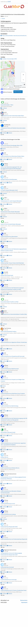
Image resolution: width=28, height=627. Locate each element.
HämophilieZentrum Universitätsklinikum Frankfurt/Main (14, 314)
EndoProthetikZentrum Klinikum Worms (10, 468)
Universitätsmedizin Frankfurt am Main (10, 301)
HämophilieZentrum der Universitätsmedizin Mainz (12, 115)
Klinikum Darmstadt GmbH (7, 275)
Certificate (4, 108)
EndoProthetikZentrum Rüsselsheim (9, 236)
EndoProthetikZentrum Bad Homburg (9, 406)
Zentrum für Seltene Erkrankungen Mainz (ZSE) (12, 145)
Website (9, 133)
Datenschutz (23, 600)
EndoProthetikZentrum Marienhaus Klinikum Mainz (12, 156)
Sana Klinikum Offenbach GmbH (8, 432)
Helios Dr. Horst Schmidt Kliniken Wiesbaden (11, 224)
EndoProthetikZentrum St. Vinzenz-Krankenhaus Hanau (14, 590)
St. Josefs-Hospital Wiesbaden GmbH (9, 190)
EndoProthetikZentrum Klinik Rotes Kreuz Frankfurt (13, 393)
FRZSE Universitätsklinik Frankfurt (9, 331)
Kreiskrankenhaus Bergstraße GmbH (9, 526)
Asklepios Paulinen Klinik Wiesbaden (9, 179)
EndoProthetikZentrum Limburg (8, 514)
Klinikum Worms (4, 457)
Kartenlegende (18, 91)
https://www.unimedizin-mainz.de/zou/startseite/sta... (14, 35)
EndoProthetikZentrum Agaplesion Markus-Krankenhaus (14, 342)
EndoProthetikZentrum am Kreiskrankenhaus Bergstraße (14, 539)
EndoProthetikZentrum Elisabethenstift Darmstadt (13, 356)
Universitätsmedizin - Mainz (7, 104)
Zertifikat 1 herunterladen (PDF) (9, 59)
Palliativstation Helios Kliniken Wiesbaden (10, 211)
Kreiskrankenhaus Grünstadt (7, 567)
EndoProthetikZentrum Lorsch (8, 503)
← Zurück (3, 18)
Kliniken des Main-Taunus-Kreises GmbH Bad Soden (12, 263)
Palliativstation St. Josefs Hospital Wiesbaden (11, 201)
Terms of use (11, 87)
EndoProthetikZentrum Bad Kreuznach (10, 368)
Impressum (24, 602)
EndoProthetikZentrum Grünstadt (9, 579)
